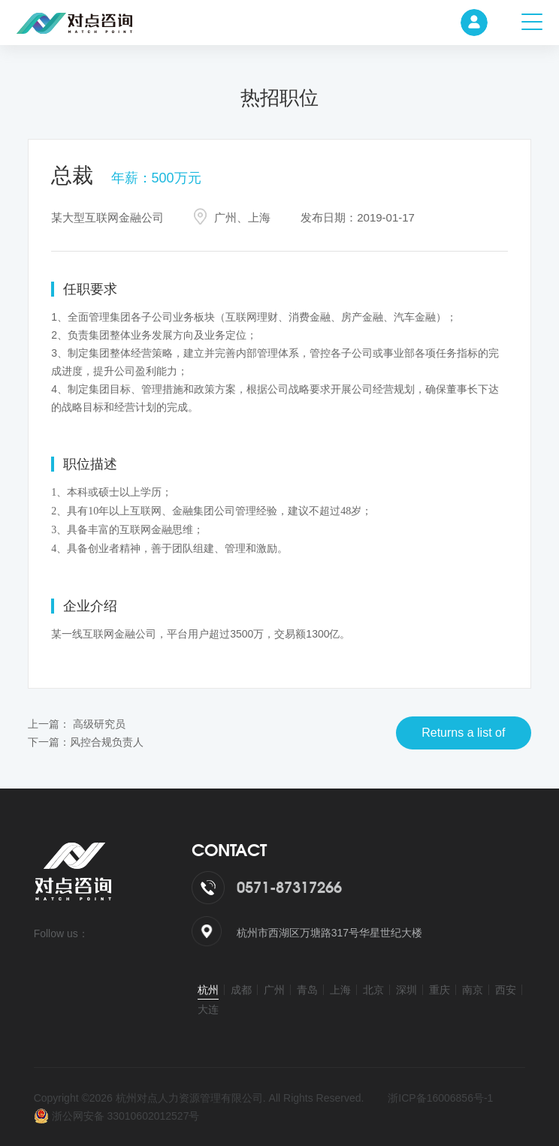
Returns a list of (463, 732)
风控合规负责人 (107, 742)
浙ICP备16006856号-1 (440, 1098)
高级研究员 (99, 724)
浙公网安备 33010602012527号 (117, 1115)
